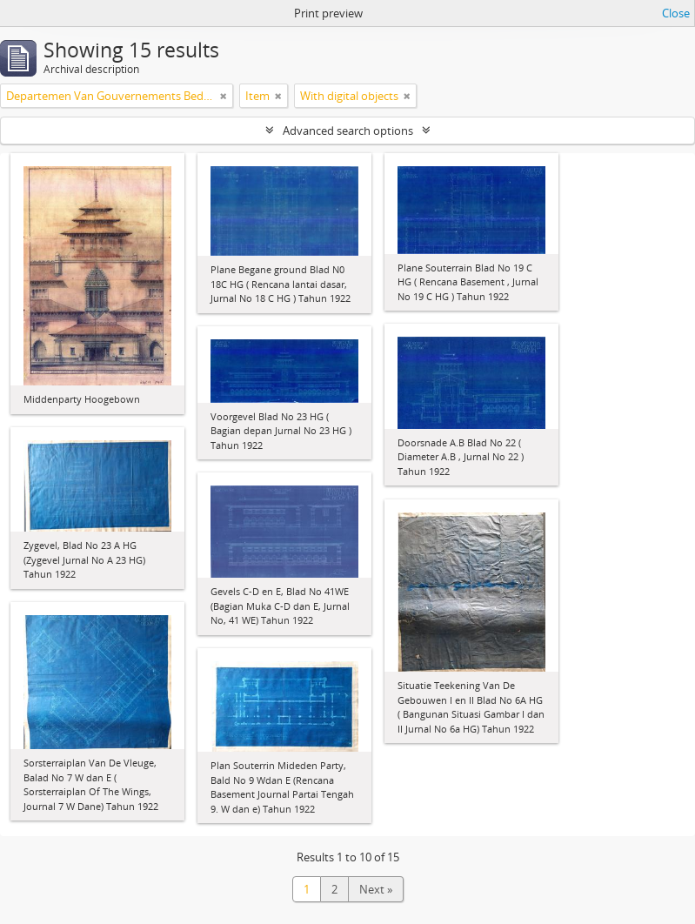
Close (676, 13)
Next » (375, 889)
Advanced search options (348, 130)
